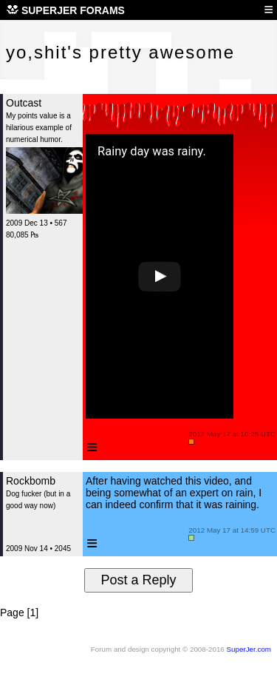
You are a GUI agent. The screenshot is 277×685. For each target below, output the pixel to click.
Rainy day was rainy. (152, 151)
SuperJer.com (249, 649)
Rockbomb (30, 481)
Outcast (23, 103)
